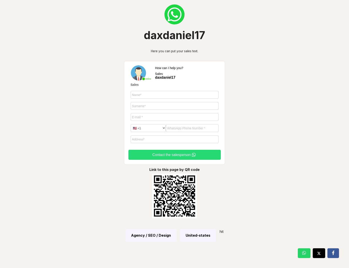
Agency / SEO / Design (151, 235)
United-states (198, 235)
